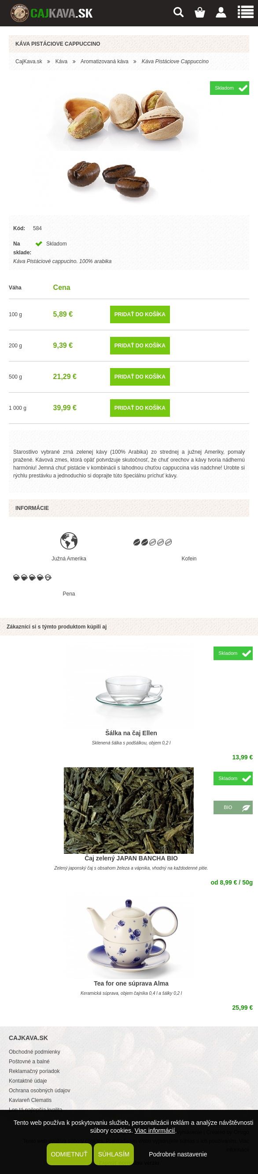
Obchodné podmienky (34, 1052)
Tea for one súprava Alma (131, 983)
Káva (61, 61)
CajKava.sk (28, 61)
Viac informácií (155, 1130)
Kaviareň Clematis (30, 1100)
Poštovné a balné (29, 1061)
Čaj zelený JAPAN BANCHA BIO (131, 858)
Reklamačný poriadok (34, 1071)
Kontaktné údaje (28, 1081)
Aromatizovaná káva (105, 61)
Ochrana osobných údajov (39, 1090)
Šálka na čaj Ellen (131, 733)
